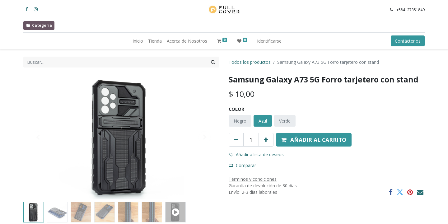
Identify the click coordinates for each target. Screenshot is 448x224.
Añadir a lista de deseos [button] (256, 154)
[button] (314, 140)
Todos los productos (250, 62)
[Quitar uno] (236, 140)
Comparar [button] (242, 165)
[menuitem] (138, 41)
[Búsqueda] (213, 62)
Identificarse (269, 41)
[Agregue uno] (266, 140)
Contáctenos (408, 41)
